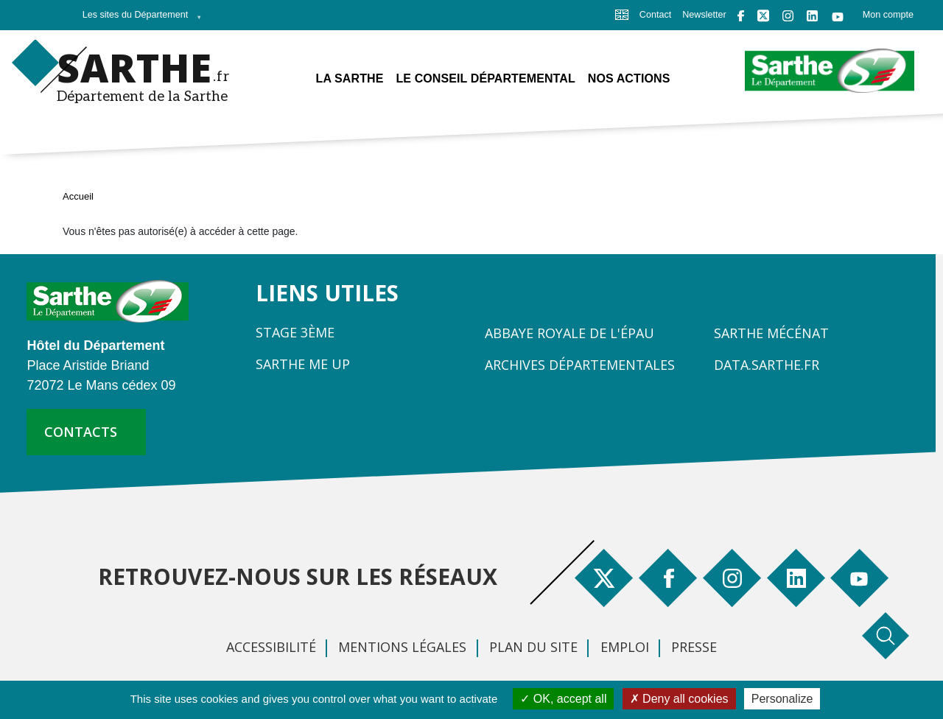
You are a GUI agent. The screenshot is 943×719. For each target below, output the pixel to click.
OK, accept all (563, 698)
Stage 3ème (295, 332)
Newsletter (704, 15)
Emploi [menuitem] (624, 647)
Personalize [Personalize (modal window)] (782, 698)
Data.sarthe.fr (766, 364)
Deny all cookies (679, 698)
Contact (655, 15)
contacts (80, 432)
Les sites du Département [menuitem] (138, 19)
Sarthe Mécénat (771, 333)
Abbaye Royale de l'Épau (569, 333)
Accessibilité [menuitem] (271, 647)
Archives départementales (580, 364)
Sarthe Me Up (303, 364)
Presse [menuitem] (694, 647)
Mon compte (888, 15)
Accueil (78, 196)
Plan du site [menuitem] (533, 647)
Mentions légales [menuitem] (402, 647)
